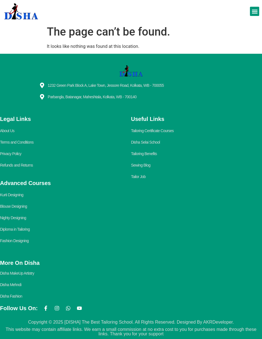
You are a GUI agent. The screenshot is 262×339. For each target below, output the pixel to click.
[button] (254, 11)
